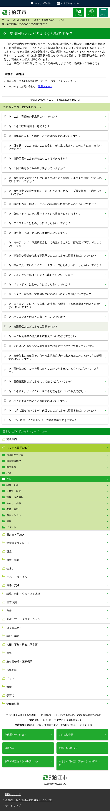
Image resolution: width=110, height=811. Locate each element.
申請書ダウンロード (18, 542)
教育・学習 (12, 509)
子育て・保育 (13, 491)
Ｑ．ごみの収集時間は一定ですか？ (29, 126)
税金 (8, 473)
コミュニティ (14, 627)
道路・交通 (12, 585)
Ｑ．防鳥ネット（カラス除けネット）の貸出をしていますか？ (45, 213)
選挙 (8, 521)
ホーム (5, 19)
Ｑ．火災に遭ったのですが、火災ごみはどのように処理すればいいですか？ (52, 410)
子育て (10, 695)
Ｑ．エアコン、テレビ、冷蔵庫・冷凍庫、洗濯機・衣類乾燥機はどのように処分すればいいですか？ (55, 305)
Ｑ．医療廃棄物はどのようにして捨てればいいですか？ (41, 381)
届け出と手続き (14, 455)
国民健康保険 (13, 460)
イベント (11, 527)
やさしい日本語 (43, 3)
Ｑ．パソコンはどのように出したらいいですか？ (37, 316)
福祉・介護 (12, 485)
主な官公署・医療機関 (19, 661)
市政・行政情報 (14, 497)
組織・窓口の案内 (68, 747)
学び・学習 (12, 636)
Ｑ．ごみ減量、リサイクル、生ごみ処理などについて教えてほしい (47, 391)
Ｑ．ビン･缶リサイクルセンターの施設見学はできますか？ (43, 420)
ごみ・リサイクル (16, 576)
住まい (10, 568)
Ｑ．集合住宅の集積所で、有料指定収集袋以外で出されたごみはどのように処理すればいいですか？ (55, 357)
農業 (9, 610)
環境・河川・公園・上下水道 (23, 593)
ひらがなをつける (70, 3)
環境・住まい (13, 515)
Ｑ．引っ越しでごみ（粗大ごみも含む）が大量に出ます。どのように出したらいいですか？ (55, 147)
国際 (9, 653)
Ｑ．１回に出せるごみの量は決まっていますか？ (37, 168)
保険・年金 (12, 559)
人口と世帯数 (66, 734)
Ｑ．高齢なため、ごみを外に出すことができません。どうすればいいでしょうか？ (54, 370)
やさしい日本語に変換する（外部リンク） (79, 763)
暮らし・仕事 (13, 503)
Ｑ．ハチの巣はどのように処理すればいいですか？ (38, 400)
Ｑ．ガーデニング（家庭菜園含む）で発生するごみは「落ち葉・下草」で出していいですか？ (55, 244)
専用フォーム (45, 86)
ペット (10, 678)
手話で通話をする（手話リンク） (23, 761)
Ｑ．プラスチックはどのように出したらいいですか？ (40, 223)
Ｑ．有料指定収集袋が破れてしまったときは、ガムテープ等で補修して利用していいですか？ (55, 192)
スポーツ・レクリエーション (23, 619)
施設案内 (11, 439)
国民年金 (11, 467)
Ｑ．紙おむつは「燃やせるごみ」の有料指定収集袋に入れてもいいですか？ (52, 203)
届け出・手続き (15, 534)
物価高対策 (12, 703)
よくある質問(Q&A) (44, 19)
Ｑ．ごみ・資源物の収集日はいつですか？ (33, 116)
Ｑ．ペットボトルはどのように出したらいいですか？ (40, 284)
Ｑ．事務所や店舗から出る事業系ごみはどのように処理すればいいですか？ (52, 255)
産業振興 (11, 602)
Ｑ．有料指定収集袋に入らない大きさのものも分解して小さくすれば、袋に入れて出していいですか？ (55, 179)
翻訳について (13, 794)
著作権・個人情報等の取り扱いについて (28, 800)
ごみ (61, 19)
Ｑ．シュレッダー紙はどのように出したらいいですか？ (41, 274)
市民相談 (11, 669)
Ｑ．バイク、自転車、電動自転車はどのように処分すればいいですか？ (50, 294)
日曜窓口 (9, 747)
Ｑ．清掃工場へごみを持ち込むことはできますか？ (38, 158)
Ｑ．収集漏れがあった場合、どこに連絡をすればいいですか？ (45, 135)
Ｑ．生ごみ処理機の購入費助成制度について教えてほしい (42, 336)
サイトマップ (13, 805)
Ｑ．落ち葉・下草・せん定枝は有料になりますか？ (38, 232)
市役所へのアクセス (15, 734)
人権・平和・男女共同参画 (22, 644)
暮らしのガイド (21, 19)
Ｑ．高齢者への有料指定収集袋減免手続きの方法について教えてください (51, 345)
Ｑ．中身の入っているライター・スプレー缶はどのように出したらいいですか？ (55, 265)
